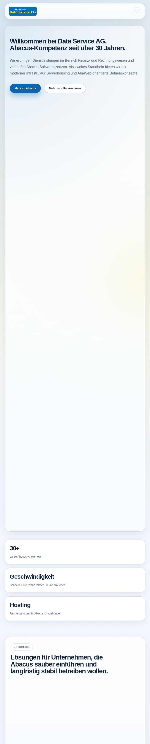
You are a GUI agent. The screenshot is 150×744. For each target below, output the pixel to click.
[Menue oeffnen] (137, 11)
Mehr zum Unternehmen (65, 88)
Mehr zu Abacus (25, 88)
